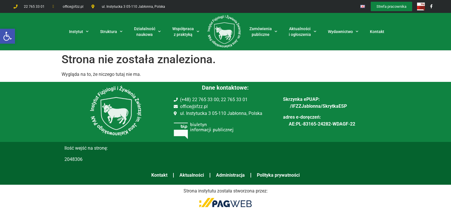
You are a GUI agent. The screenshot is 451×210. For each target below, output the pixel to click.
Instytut (79, 31)
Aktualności (191, 175)
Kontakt (159, 175)
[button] (7, 36)
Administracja (230, 175)
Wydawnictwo (343, 31)
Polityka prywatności (278, 175)
